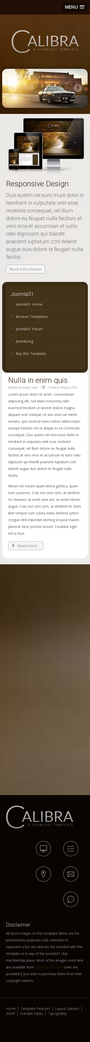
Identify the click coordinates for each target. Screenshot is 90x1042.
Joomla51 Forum (29, 328)
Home (11, 1009)
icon (43, 848)
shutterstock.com (48, 967)
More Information (25, 269)
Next (77, 87)
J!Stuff (10, 1013)
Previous (12, 87)
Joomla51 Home (29, 304)
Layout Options (67, 1009)
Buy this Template (31, 353)
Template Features (35, 1009)
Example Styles (31, 1013)
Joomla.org (24, 341)
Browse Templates (32, 316)
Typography (57, 1013)
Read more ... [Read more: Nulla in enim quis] (25, 545)
